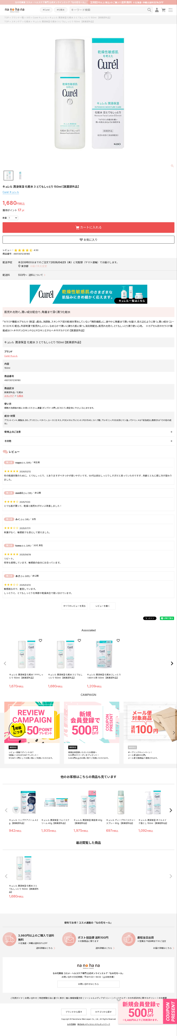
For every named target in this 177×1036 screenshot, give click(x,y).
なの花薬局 (71, 1024)
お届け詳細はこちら (162, 948)
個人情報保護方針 (74, 998)
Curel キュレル (40, 17)
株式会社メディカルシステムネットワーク (93, 1024)
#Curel (46, 9)
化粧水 (27, 21)
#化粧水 (60, 9)
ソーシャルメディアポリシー (97, 998)
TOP (6, 17)
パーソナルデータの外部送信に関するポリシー (135, 998)
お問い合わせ (31, 998)
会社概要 (163, 998)
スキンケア (16, 21)
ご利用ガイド (16, 998)
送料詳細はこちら (44, 948)
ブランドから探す (74, 1012)
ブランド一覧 (17, 17)
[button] (5, 663)
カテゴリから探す (103, 1012)
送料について (36, 274)
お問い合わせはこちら (88, 984)
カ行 (28, 17)
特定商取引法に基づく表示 (51, 998)
